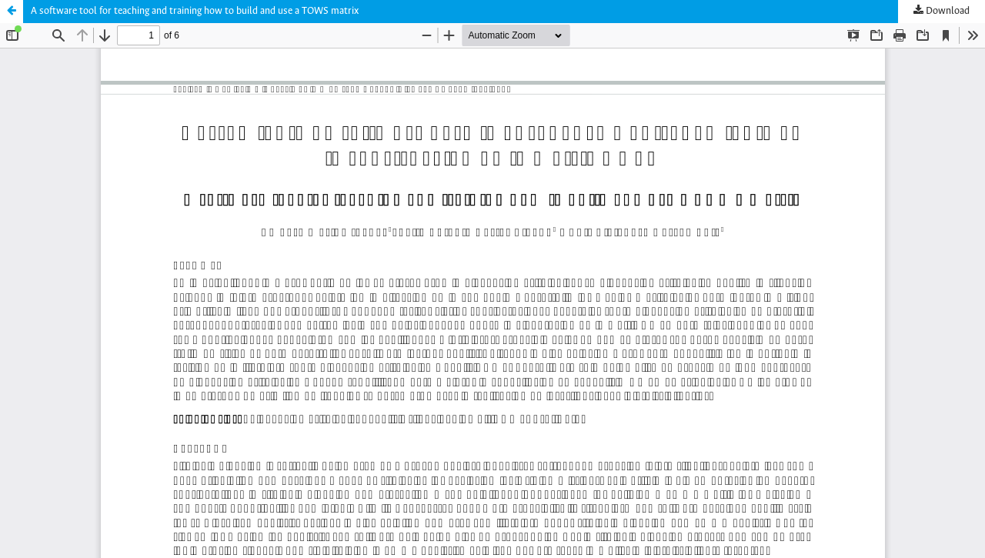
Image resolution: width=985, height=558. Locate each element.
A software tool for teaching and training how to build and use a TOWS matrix (195, 11)
